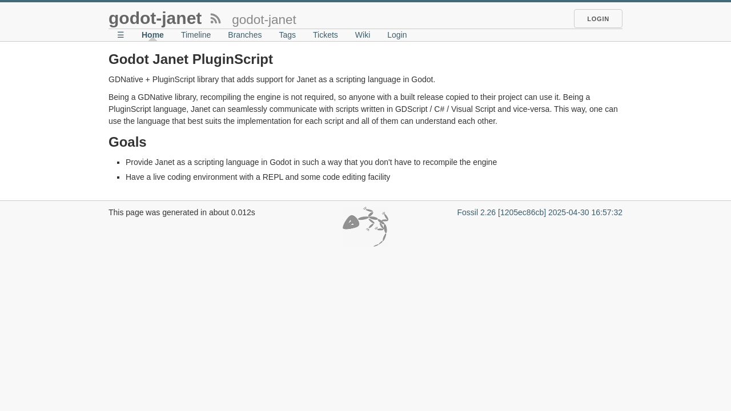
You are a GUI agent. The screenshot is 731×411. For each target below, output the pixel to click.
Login (598, 18)
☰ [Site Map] (120, 34)
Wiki (362, 34)
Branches (245, 34)
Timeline (196, 34)
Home (153, 34)
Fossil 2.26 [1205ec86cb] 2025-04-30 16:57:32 (539, 212)
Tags (287, 34)
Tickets (325, 34)
